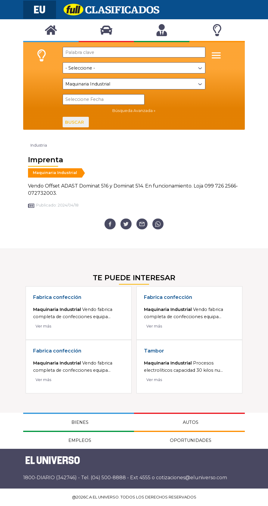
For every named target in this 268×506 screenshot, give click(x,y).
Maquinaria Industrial (55, 172)
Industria (38, 145)
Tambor (154, 351)
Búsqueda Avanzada (132, 110)
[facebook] (110, 224)
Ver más (43, 326)
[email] (142, 224)
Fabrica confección (57, 297)
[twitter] (126, 224)
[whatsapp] (158, 224)
